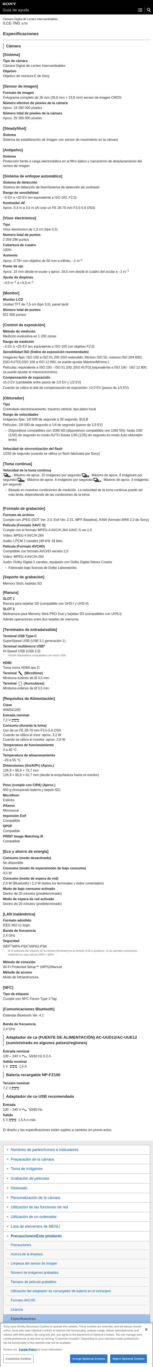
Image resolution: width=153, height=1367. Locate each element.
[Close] (146, 1333)
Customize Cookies (18, 1362)
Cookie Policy (28, 1353)
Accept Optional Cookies (88, 1362)
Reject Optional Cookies (128, 1362)
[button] (149, 10)
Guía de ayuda (16, 10)
